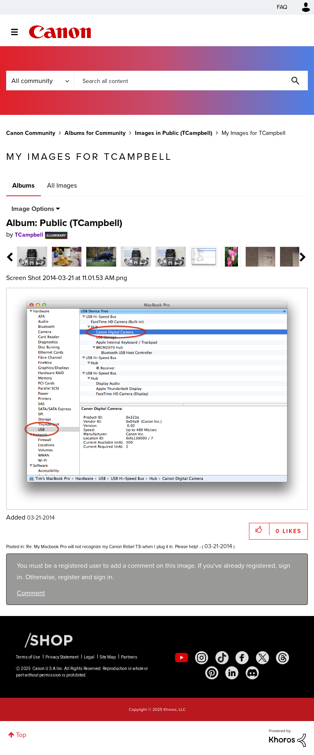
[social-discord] (252, 672)
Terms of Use (28, 657)
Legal (89, 657)
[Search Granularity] (40, 80)
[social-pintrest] (211, 672)
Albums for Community (95, 133)
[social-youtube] (181, 657)
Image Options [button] (32, 208)
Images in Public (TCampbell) (173, 133)
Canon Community (60, 32)
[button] (259, 529)
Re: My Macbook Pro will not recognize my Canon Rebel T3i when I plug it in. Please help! (112, 546)
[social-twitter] (262, 657)
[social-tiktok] (222, 657)
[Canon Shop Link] (44, 639)
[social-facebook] (242, 657)
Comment (31, 593)
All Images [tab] (62, 185)
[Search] (191, 80)
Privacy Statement (61, 657)
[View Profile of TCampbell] (29, 235)
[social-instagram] (201, 657)
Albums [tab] (23, 185)
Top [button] (21, 734)
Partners (129, 657)
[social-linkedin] (231, 672)
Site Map (108, 657)
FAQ (282, 7)
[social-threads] (282, 657)
